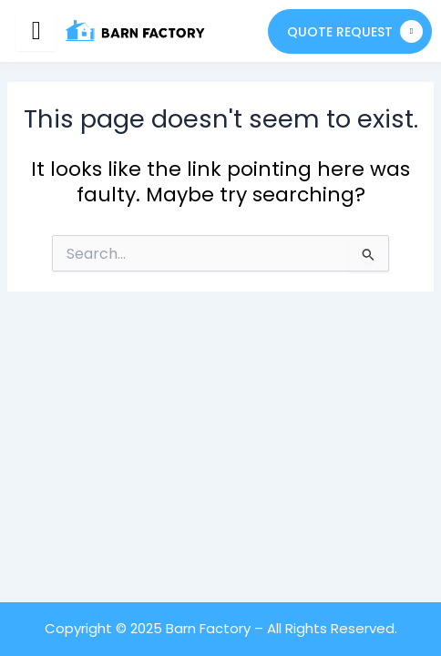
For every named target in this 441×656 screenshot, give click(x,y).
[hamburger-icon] (35, 31)
